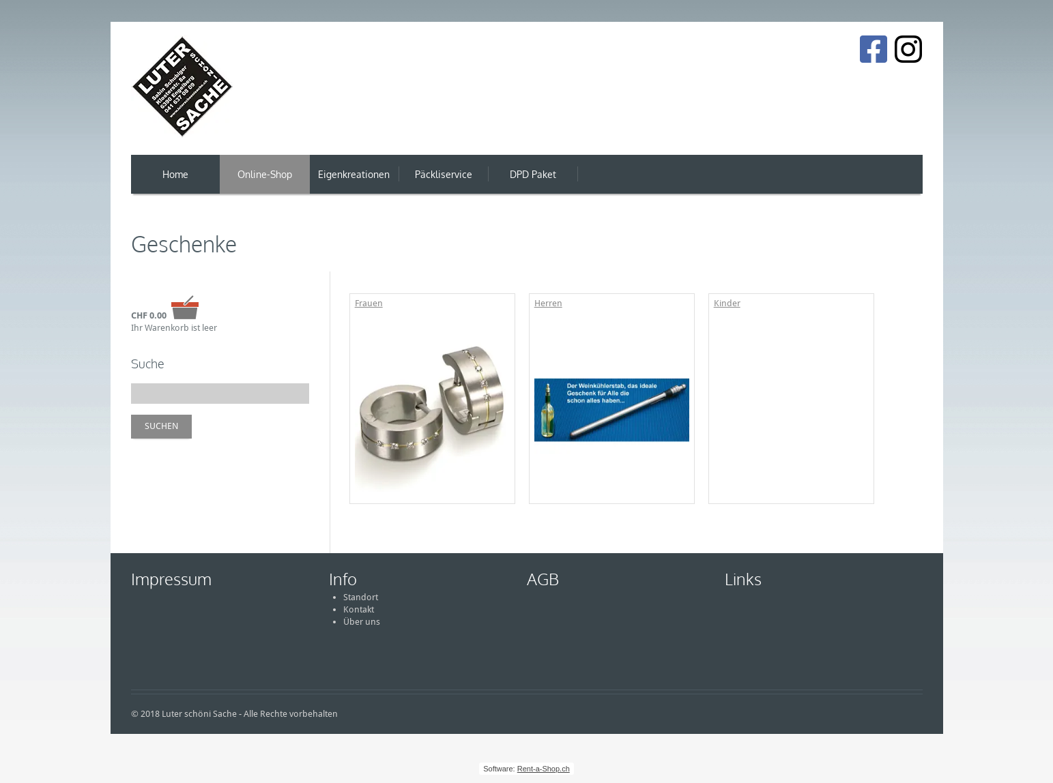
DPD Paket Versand (533, 181)
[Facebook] (873, 49)
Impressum (171, 578)
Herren (548, 303)
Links (743, 578)
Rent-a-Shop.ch (543, 769)
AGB (543, 578)
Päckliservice (443, 174)
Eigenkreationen (354, 174)
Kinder (727, 303)
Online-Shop (264, 174)
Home (175, 174)
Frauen (369, 303)
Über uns (361, 622)
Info (343, 578)
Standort (360, 597)
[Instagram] (908, 49)
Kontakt (358, 609)
